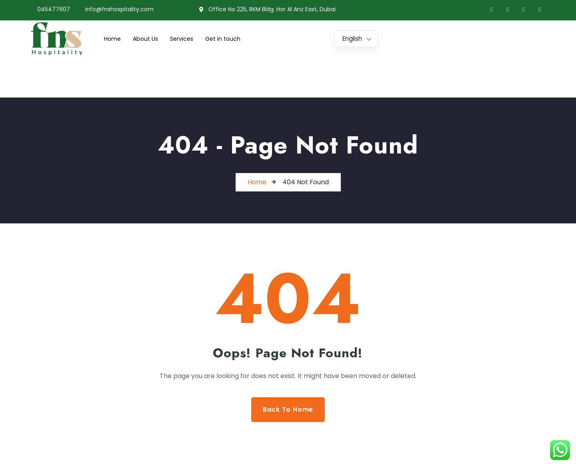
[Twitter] (508, 10)
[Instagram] (540, 10)
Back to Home (288, 409)
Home (113, 38)
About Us (147, 38)
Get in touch (228, 38)
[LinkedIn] (524, 10)
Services (185, 38)
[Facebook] (492, 10)
